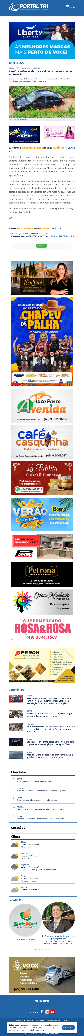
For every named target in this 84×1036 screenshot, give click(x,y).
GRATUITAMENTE (32, 147)
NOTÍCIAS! (59, 147)
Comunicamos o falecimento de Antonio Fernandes (37, 800)
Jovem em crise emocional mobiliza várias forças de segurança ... (42, 790)
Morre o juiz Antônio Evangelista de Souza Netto (36, 781)
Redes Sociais (42, 1001)
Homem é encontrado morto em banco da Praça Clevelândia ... (41, 818)
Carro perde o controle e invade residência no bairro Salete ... (41, 809)
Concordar (68, 1027)
